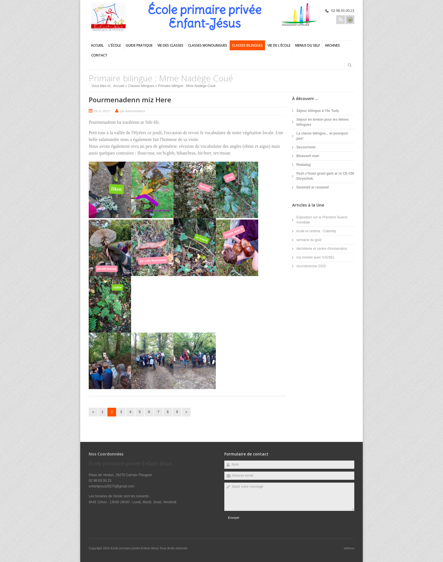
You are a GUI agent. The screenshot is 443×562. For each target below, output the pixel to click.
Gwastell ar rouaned (312, 187)
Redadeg (303, 165)
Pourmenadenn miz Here (130, 99)
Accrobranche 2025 (311, 266)
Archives (332, 45)
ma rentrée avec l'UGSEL (315, 257)
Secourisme (306, 147)
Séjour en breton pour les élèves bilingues (322, 122)
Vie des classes (170, 45)
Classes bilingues (247, 45)
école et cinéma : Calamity (316, 231)
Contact (99, 55)
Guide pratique (139, 45)
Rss (340, 19)
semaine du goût (309, 240)
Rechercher (349, 65)
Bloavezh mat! (307, 156)
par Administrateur (132, 111)
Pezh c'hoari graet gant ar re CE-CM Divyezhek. (325, 176)
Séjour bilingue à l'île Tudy (317, 111)
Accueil (97, 45)
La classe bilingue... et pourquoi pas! (322, 135)
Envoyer (233, 517)
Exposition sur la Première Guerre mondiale (322, 219)
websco (349, 548)
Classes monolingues (207, 45)
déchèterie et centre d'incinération (321, 249)
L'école (114, 45)
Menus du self (307, 45)
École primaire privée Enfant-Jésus (135, 548)
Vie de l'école (279, 45)
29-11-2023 (102, 111)
